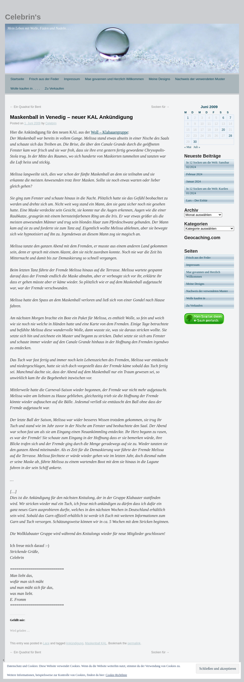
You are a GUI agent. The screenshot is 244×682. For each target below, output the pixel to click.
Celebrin (51, 123)
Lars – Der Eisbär (196, 200)
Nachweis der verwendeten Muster (200, 79)
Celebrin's (23, 17)
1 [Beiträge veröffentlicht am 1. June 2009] (188, 118)
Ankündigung (74, 643)
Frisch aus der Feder (44, 79)
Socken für (160, 107)
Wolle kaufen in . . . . (25, 88)
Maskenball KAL (96, 643)
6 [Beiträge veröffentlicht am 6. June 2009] (223, 118)
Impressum (72, 79)
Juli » (196, 147)
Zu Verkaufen (54, 88)
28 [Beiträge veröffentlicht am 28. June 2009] (230, 136)
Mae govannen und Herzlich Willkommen (114, 79)
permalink (133, 643)
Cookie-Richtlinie (116, 675)
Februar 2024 (194, 174)
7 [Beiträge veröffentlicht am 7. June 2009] (230, 118)
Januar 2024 (193, 181)
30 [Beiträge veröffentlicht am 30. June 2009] (194, 142)
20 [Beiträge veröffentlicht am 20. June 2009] (223, 130)
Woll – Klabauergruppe (109, 132)
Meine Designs (159, 79)
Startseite (17, 79)
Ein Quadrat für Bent (25, 107)
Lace (46, 643)
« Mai (187, 147)
